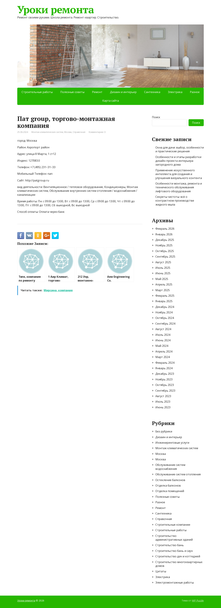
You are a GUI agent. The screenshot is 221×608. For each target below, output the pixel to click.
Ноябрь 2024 (163, 312)
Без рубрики (163, 431)
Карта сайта (110, 101)
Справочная (79, 132)
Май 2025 (161, 279)
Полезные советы (72, 92)
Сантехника (152, 92)
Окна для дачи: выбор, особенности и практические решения (179, 149)
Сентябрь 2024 (165, 323)
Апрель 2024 (163, 351)
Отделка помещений (169, 491)
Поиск (156, 117)
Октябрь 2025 (164, 251)
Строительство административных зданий (174, 537)
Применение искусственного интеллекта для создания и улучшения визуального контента (178, 174)
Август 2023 (163, 396)
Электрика (175, 92)
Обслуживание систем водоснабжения (170, 467)
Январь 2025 (163, 301)
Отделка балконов (168, 485)
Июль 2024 (162, 335)
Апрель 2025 (163, 284)
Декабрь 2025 (164, 240)
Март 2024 (162, 357)
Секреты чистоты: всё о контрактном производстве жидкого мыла (174, 200)
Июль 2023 (162, 401)
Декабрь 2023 (164, 374)
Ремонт (97, 92)
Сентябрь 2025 (165, 256)
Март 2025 (162, 290)
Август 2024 (163, 329)
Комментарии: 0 (97, 132)
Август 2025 (163, 262)
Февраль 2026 (164, 229)
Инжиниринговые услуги (172, 442)
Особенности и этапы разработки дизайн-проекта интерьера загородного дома (178, 161)
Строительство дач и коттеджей (177, 556)
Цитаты (160, 571)
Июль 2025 (162, 268)
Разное (195, 92)
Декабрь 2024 (164, 307)
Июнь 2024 (162, 340)
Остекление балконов (170, 480)
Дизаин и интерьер (123, 92)
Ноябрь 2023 (163, 379)
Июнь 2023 (162, 407)
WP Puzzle (198, 600)
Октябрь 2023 (164, 385)
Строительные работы (37, 92)
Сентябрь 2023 (165, 390)
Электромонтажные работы (174, 582)
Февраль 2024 (164, 363)
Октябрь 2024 (164, 318)
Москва (68, 132)
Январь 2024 (163, 368)
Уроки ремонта (55, 9)
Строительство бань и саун (174, 551)
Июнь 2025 (162, 273)
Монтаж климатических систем (47, 132)
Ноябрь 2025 (163, 245)
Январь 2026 (163, 234)
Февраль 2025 (164, 296)
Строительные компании (172, 525)
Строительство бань (169, 545)
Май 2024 (161, 346)
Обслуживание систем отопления (178, 474)
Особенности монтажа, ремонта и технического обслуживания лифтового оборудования (178, 187)
